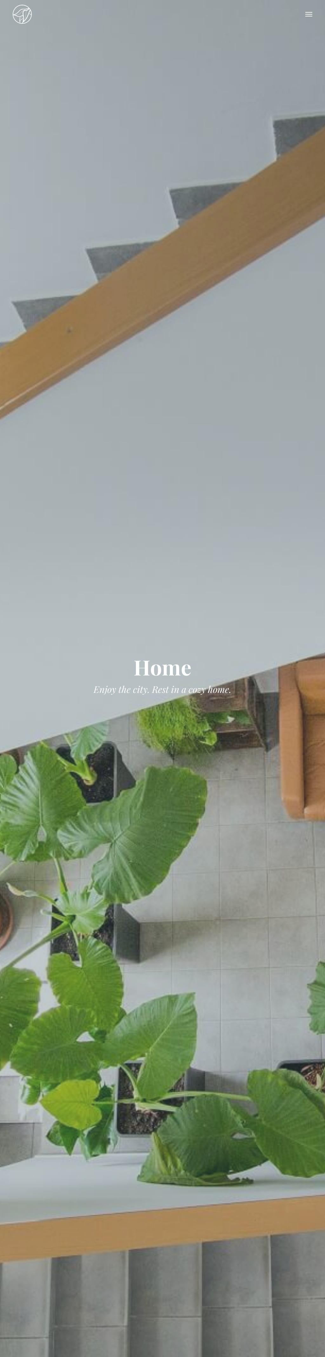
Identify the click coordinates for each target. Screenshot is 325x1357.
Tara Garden (22, 14)
